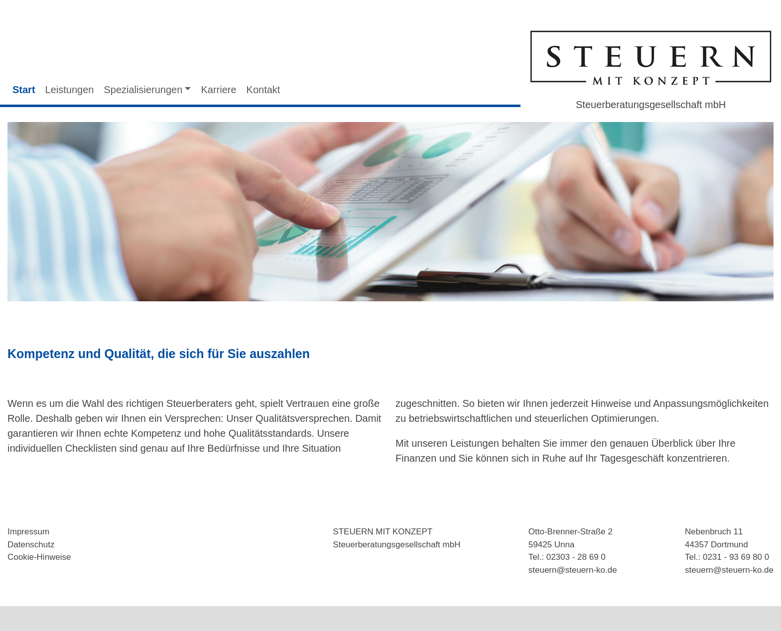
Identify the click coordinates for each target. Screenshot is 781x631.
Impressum (28, 531)
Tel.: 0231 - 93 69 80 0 (727, 557)
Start (23, 89)
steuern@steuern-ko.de (572, 570)
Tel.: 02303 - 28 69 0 (567, 557)
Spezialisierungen (143, 89)
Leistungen (69, 89)
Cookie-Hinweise (39, 557)
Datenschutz (31, 544)
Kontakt (263, 89)
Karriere (218, 89)
